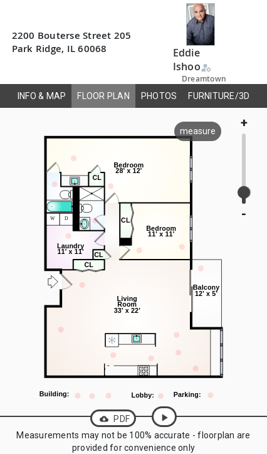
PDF (113, 419)
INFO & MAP (42, 96)
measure (198, 131)
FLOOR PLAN (103, 96)
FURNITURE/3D (218, 96)
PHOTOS (159, 96)
